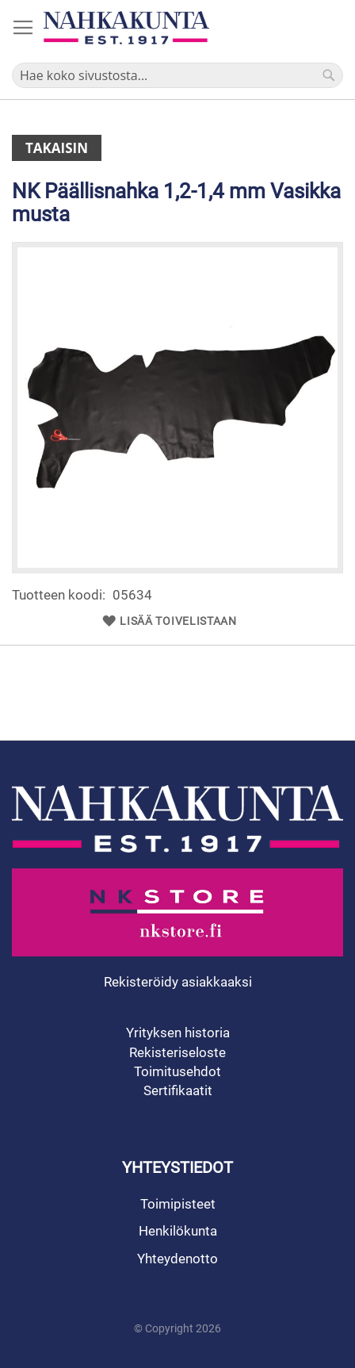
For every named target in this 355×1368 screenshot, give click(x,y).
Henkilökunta (178, 1231)
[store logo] (126, 27)
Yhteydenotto (177, 1258)
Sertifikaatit (177, 1090)
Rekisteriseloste (177, 1052)
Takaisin (56, 148)
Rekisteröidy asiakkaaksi (178, 982)
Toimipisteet (178, 1204)
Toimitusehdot (177, 1071)
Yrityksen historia (178, 1032)
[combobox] (177, 75)
